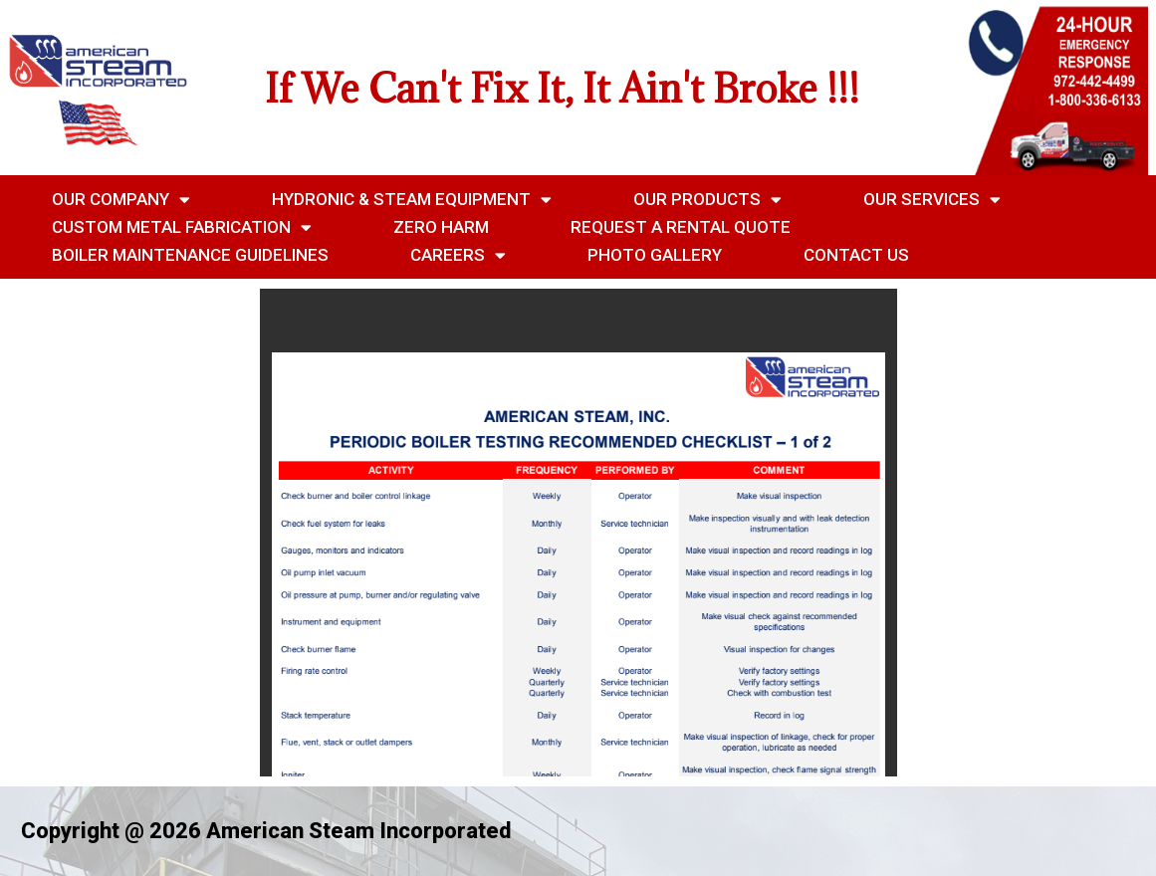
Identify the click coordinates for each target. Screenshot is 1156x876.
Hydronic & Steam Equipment (412, 199)
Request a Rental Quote (681, 227)
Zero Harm (441, 227)
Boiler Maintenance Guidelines (190, 255)
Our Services (932, 199)
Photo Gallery (654, 255)
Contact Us (856, 255)
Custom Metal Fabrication (182, 227)
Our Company (121, 199)
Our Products (707, 199)
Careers (458, 255)
